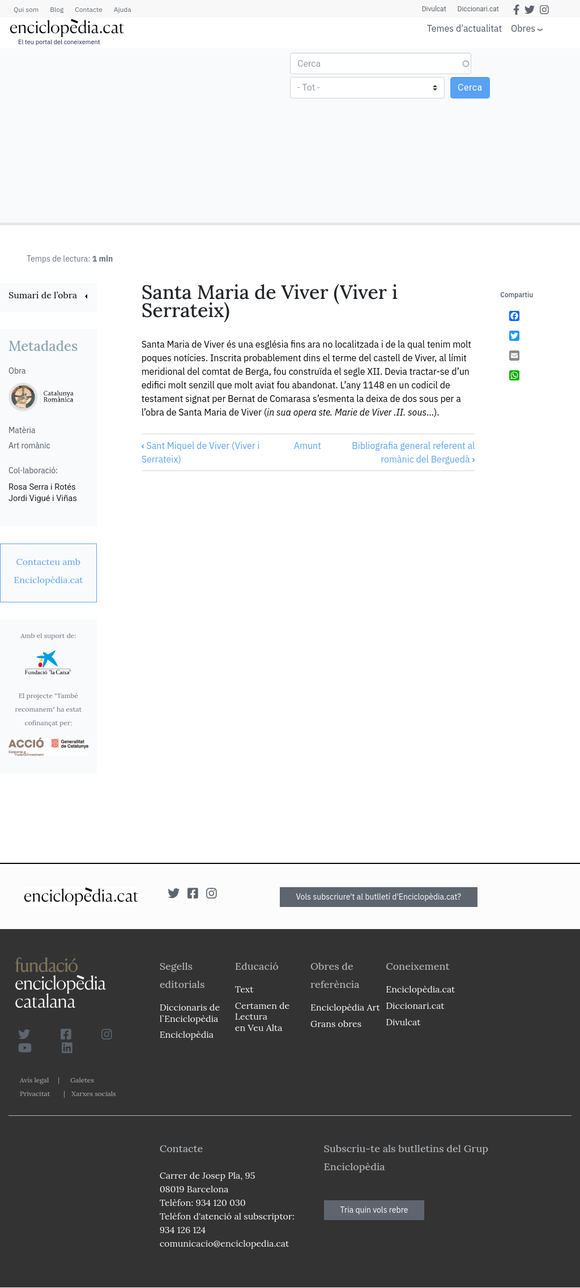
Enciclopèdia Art (345, 1007)
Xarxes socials (93, 1093)
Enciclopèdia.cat (420, 989)
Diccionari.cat (478, 9)
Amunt (307, 445)
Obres (523, 28)
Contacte (88, 9)
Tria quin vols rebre (374, 1210)
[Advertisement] (146, 134)
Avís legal (34, 1080)
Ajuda (122, 9)
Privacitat (35, 1093)
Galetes (82, 1080)
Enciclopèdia (187, 1034)
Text (244, 989)
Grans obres (335, 1023)
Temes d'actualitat (464, 28)
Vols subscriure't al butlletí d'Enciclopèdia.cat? (379, 897)
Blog (56, 9)
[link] (48, 296)
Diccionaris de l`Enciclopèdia (190, 1013)
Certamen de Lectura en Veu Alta (262, 1016)
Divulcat (434, 9)
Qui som (26, 9)
